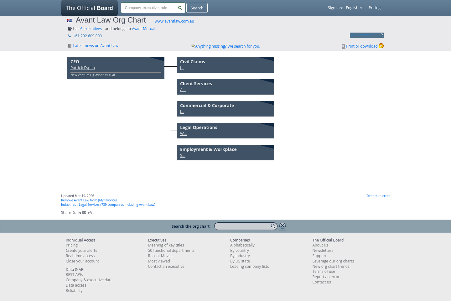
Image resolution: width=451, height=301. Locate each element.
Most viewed (159, 261)
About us (320, 245)
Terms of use (324, 271)
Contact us (322, 282)
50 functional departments (171, 250)
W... (183, 133)
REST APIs (74, 274)
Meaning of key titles (166, 245)
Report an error (378, 196)
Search (197, 8)
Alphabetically (242, 245)
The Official (89, 10)
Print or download (362, 46)
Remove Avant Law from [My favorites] (89, 200)
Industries (68, 204)
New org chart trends (331, 266)
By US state (240, 261)
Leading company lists (249, 266)
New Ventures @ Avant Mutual (92, 75)
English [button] (354, 7)
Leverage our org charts (333, 261)
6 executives (91, 28)
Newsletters (323, 250)
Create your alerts (81, 250)
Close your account (82, 261)
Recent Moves (160, 255)
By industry (240, 255)
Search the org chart (191, 226)
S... (182, 155)
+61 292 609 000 (84, 36)
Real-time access (80, 255)
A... (183, 89)
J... (182, 67)
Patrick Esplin (82, 67)
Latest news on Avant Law (92, 45)
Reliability (74, 290)
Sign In (335, 7)
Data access (76, 285)
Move (156, 59)
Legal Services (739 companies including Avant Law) (117, 204)
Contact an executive (166, 266)
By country (239, 250)
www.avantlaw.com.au (174, 21)
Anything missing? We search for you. (227, 46)
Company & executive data (89, 280)
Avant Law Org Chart (111, 20)
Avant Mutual (143, 28)
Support (320, 255)
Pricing (375, 7)
